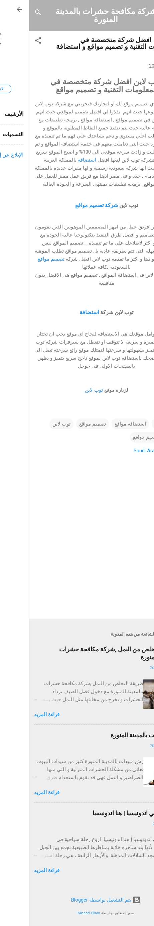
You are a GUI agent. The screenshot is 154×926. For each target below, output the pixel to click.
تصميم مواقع (22, 259)
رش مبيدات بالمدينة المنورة (115, 735)
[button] (9, 41)
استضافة (58, 160)
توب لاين (65, 390)
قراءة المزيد (18, 715)
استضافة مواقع (101, 424)
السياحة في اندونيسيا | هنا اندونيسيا (106, 813)
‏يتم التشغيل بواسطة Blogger (77, 900)
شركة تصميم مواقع (67, 205)
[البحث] (9, 13)
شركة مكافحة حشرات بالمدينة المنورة (77, 15)
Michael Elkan (60, 913)
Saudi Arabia (118, 451)
